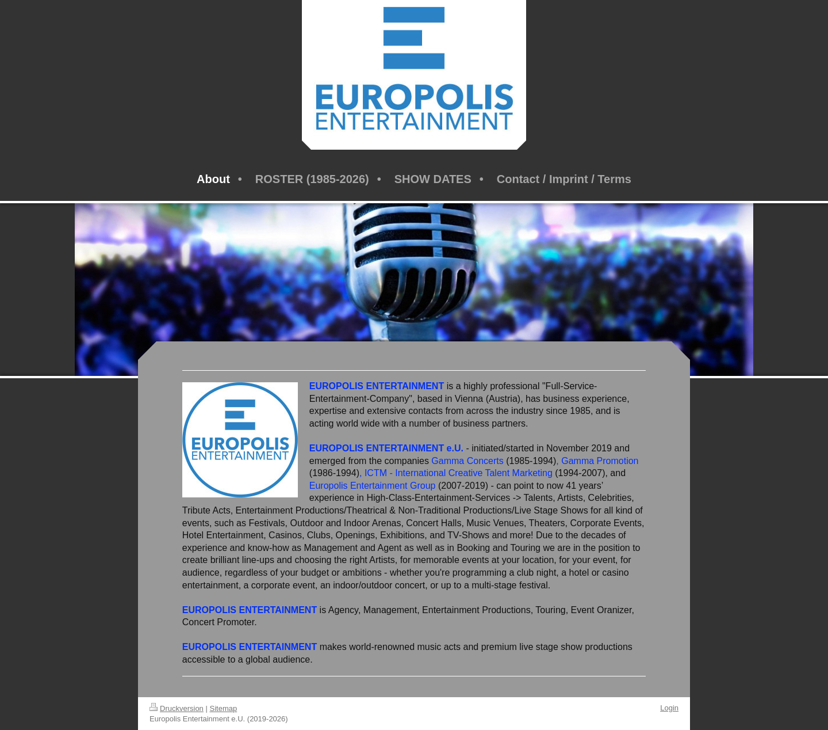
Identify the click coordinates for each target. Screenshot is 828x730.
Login (669, 708)
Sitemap (223, 708)
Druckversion (177, 708)
